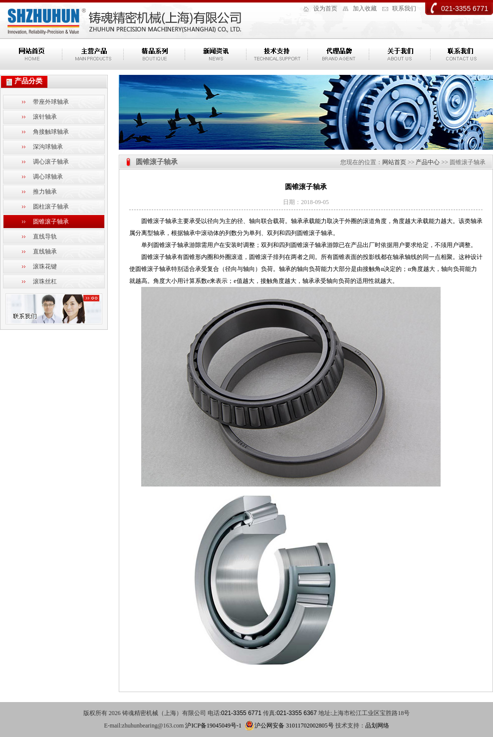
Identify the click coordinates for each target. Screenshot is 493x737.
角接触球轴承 (51, 131)
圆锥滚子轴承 (51, 221)
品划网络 (377, 725)
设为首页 (325, 8)
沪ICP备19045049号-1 (213, 725)
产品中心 (428, 162)
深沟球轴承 (48, 146)
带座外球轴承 (51, 101)
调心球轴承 (48, 176)
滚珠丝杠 (45, 281)
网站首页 (394, 162)
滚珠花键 (45, 266)
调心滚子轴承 (51, 161)
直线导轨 (45, 236)
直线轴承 (45, 251)
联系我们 (404, 8)
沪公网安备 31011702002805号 (289, 726)
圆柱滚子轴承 (51, 206)
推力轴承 (45, 191)
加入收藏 (365, 8)
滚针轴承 (45, 116)
